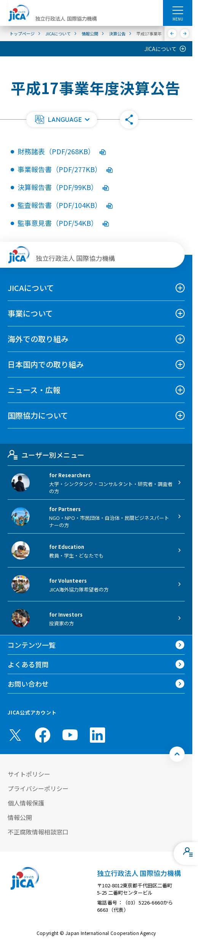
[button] (61, 119)
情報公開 (20, 817)
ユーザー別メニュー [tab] (46, 455)
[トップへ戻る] (177, 754)
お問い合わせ (28, 684)
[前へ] (172, 33)
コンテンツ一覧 (32, 645)
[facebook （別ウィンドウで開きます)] (42, 735)
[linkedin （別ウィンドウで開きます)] (97, 735)
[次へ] (185, 33)
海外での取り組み (38, 338)
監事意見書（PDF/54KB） (63, 223)
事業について (30, 313)
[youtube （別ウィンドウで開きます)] (70, 734)
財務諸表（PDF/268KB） (62, 151)
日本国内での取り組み (46, 364)
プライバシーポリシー (38, 788)
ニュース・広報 (34, 389)
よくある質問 (28, 664)
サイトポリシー (29, 773)
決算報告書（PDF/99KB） (63, 187)
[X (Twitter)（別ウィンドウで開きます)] (15, 735)
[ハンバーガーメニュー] (177, 9)
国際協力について (38, 415)
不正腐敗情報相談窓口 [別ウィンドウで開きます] (38, 831)
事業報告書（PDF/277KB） (65, 169)
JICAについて (160, 49)
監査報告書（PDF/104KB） (65, 205)
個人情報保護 (26, 802)
